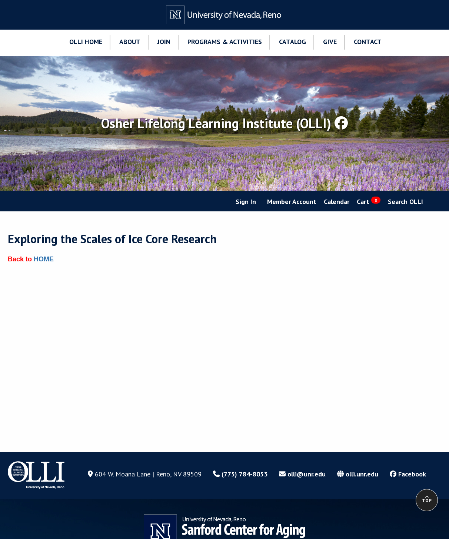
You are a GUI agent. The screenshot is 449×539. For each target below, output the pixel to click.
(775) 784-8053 (240, 474)
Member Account (291, 201)
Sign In (246, 201)
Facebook (408, 474)
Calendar (336, 201)
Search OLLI (405, 201)
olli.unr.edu (357, 474)
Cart (368, 201)
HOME (44, 259)
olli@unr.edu (302, 474)
